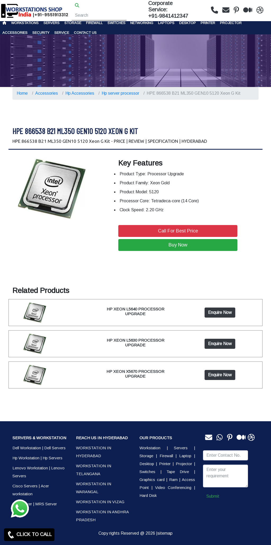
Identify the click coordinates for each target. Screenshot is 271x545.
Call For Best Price (178, 230)
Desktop (187, 23)
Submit (212, 496)
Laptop (185, 456)
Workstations (25, 23)
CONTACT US (85, 33)
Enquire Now (220, 312)
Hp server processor (120, 93)
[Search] (99, 15)
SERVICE (61, 33)
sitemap (165, 533)
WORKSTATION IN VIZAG (100, 502)
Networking (141, 23)
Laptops (166, 23)
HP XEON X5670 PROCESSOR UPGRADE (135, 373)
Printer (165, 463)
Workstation (149, 448)
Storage (146, 456)
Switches (116, 23)
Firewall (94, 23)
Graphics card (152, 479)
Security (40, 33)
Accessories (15, 33)
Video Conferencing (173, 487)
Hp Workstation (25, 458)
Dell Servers (55, 448)
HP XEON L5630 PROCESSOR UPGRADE (135, 342)
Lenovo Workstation (30, 468)
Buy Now (178, 245)
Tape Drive (177, 471)
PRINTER (208, 23)
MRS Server (46, 504)
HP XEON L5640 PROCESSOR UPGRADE (135, 311)
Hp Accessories (79, 93)
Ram (173, 479)
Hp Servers (52, 458)
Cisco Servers (25, 486)
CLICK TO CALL (29, 534)
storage (72, 23)
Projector (231, 23)
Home (22, 93)
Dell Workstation (26, 448)
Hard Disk (148, 495)
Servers (51, 23)
